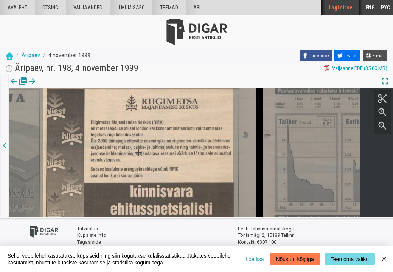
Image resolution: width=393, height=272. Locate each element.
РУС (385, 8)
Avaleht (17, 8)
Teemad (169, 8)
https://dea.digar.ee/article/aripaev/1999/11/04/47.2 (65, 107)
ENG (370, 8)
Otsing (50, 8)
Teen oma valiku (350, 259)
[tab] (19, 87)
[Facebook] (316, 55)
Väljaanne (19, 86)
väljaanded (88, 8)
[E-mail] (375, 55)
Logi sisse (341, 8)
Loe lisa (254, 259)
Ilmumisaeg (131, 8)
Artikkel (53, 86)
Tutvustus (87, 229)
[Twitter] (347, 55)
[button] (65, 86)
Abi (196, 8)
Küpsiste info (91, 235)
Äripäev (31, 55)
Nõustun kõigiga (295, 259)
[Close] (383, 259)
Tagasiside (89, 242)
